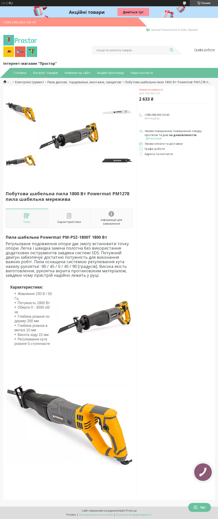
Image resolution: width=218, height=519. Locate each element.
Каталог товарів (45, 72)
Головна (19, 72)
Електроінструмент (29, 82)
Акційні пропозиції (110, 72)
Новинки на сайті (77, 72)
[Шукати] (171, 50)
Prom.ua (131, 511)
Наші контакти (142, 72)
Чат (200, 507)
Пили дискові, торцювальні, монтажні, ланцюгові (84, 82)
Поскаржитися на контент (96, 515)
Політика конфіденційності (133, 515)
